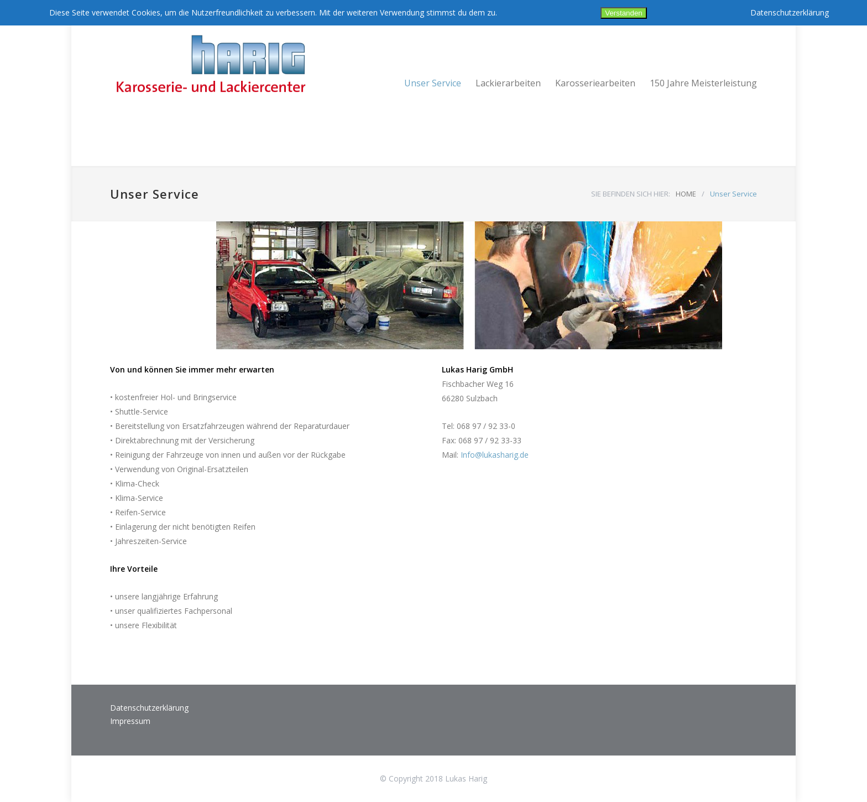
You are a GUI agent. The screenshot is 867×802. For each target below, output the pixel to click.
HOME (686, 194)
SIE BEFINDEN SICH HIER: (630, 194)
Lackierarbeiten (508, 83)
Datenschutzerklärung (149, 707)
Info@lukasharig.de (495, 454)
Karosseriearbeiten (595, 83)
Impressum (130, 721)
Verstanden (623, 13)
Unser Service (432, 83)
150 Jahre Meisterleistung (703, 83)
